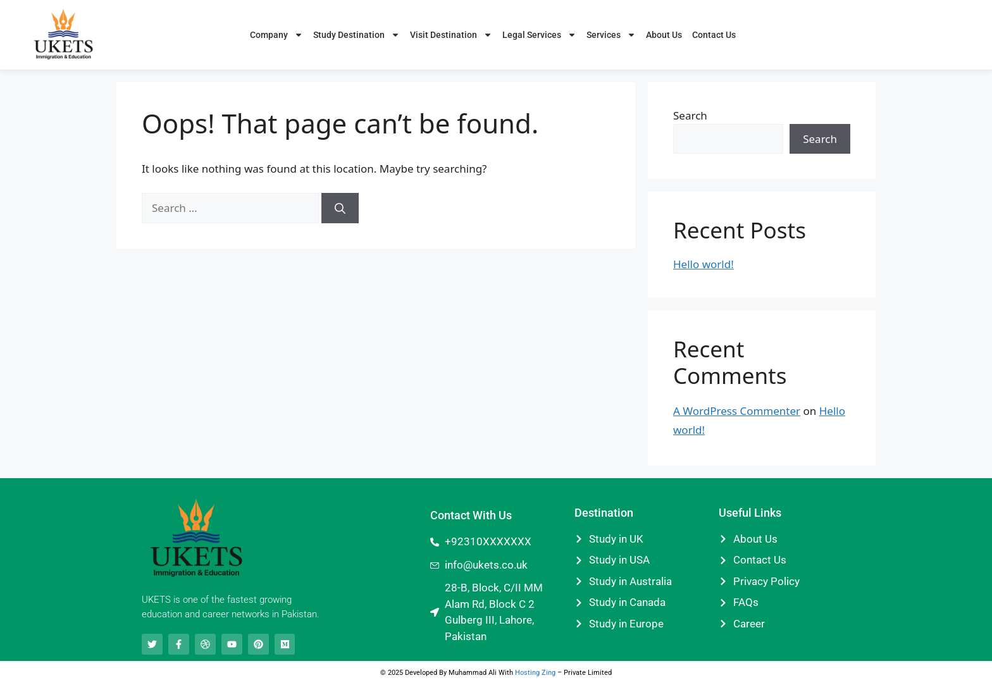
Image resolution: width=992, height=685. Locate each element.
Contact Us (714, 35)
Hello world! (703, 264)
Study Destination (356, 35)
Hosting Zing (535, 673)
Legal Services (539, 35)
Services (611, 35)
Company (276, 35)
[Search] (340, 208)
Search (690, 115)
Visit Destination (451, 35)
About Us (664, 35)
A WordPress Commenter (736, 411)
